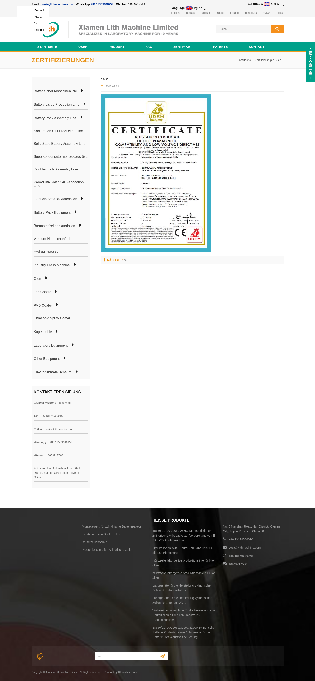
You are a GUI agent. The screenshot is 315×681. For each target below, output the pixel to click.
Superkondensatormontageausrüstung (63, 156)
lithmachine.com (127, 672)
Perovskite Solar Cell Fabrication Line (59, 184)
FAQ (149, 46)
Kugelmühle (43, 332)
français (190, 12)
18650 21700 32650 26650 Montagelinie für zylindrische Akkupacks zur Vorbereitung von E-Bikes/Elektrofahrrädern (184, 535)
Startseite (47, 46)
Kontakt (256, 46)
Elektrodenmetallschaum (52, 372)
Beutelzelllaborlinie (94, 542)
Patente (220, 46)
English (175, 12)
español (234, 12)
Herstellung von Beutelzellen (101, 534)
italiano (220, 12)
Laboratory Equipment (51, 345)
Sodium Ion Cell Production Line (58, 131)
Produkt (116, 46)
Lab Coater (42, 292)
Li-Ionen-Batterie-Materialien (55, 199)
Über (83, 46)
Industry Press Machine (52, 265)
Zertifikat (182, 46)
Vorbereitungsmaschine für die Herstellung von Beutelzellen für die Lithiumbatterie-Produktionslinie (183, 615)
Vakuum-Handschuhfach (52, 239)
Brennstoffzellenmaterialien (54, 226)
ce (125, 260)
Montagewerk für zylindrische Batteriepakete (111, 526)
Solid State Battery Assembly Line (59, 143)
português (251, 12)
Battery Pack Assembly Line (55, 118)
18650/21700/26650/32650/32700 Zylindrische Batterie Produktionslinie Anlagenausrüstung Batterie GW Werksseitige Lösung (183, 632)
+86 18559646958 (102, 4)
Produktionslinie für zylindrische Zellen (107, 549)
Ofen (37, 278)
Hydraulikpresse (46, 251)
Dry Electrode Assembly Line (56, 169)
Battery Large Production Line (56, 104)
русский (205, 12)
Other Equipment (47, 359)
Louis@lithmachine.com (59, 429)
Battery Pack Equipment (52, 212)
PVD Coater (43, 305)
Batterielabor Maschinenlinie (55, 91)
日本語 (266, 12)
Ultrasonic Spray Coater (52, 318)
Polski (279, 12)
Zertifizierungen (264, 60)
